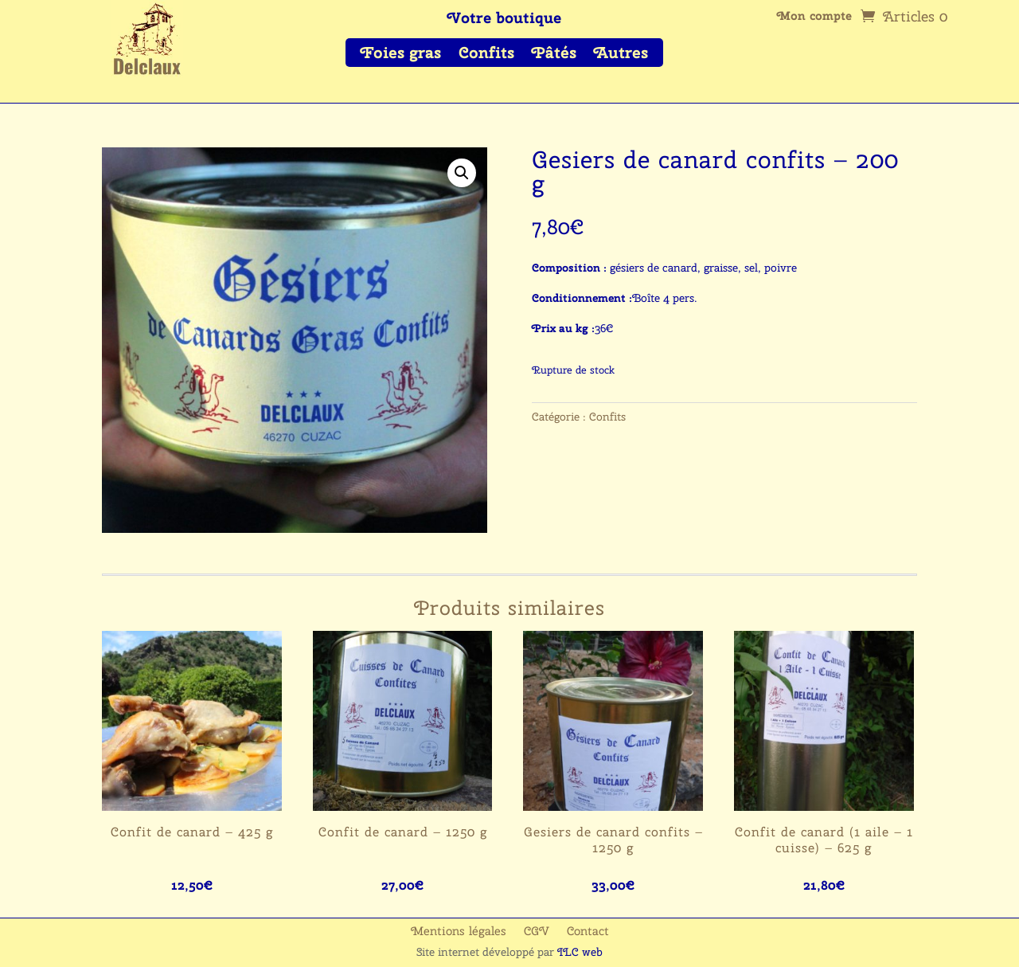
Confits (486, 55)
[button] (461, 173)
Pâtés (554, 55)
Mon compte (814, 17)
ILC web (580, 952)
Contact (588, 932)
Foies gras (401, 55)
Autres (621, 55)
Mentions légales (458, 932)
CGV (536, 932)
